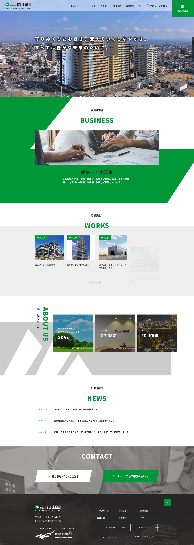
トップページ (77, 5)
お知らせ (92, 5)
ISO (140, 5)
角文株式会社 (110, 527)
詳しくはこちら (95, 293)
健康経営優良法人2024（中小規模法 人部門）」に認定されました (84, 432)
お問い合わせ (183, 8)
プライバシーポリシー (110, 537)
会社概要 (117, 5)
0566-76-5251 (157, 5)
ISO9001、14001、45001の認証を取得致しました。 (79, 419)
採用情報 (130, 5)
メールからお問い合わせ (130, 488)
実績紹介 (104, 5)
